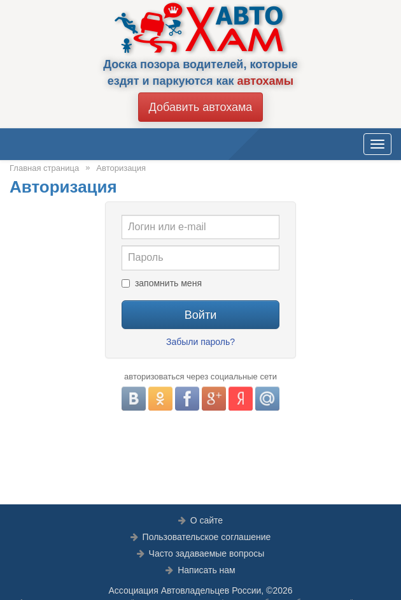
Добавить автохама (201, 107)
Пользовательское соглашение (207, 537)
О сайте (206, 520)
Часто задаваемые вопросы (207, 553)
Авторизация (121, 168)
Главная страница (44, 168)
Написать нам (207, 570)
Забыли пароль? (200, 342)
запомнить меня (168, 283)
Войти (200, 315)
